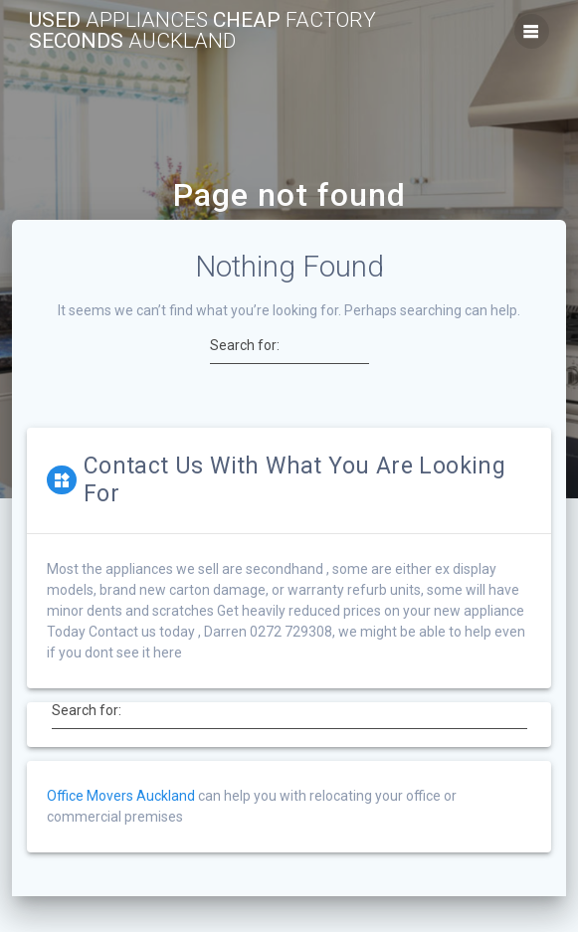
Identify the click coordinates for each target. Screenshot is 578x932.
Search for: (245, 345)
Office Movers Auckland (121, 796)
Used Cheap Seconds (202, 31)
